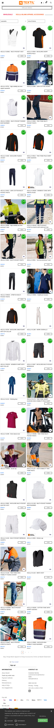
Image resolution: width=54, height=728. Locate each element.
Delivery (4, 680)
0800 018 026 (32, 683)
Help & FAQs (6, 685)
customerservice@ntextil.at (36, 675)
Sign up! (13, 665)
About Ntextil (5, 673)
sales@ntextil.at (33, 678)
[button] (41, 2)
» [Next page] (31, 652)
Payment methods (7, 678)
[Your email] (22, 662)
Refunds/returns (6, 683)
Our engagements (7, 688)
